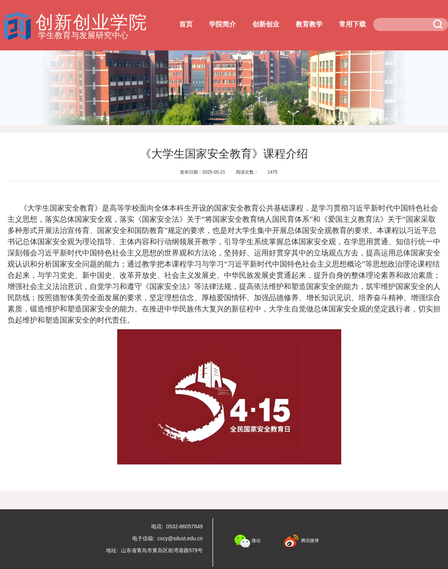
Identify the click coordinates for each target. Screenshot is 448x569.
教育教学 (309, 24)
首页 (186, 24)
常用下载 (352, 24)
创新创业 (265, 24)
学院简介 (222, 24)
